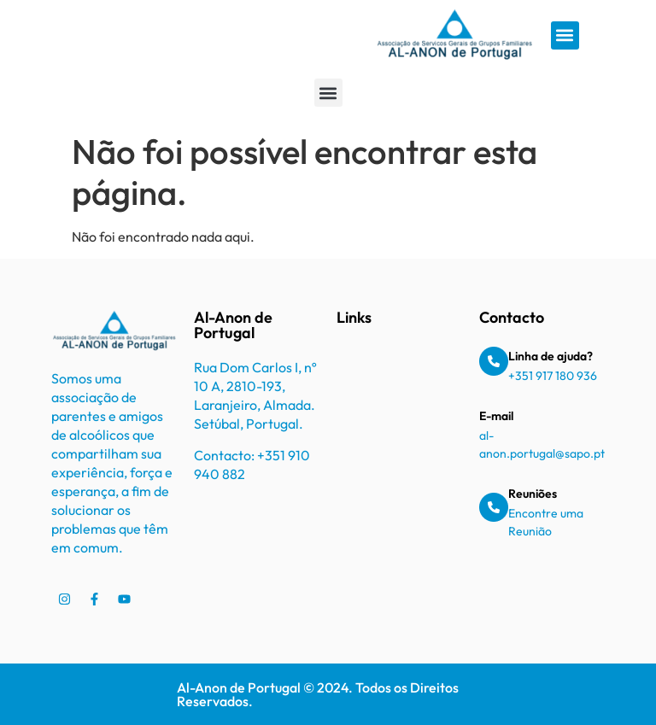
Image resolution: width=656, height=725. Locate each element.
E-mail (496, 416)
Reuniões (532, 493)
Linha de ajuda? (550, 356)
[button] (565, 35)
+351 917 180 (542, 375)
